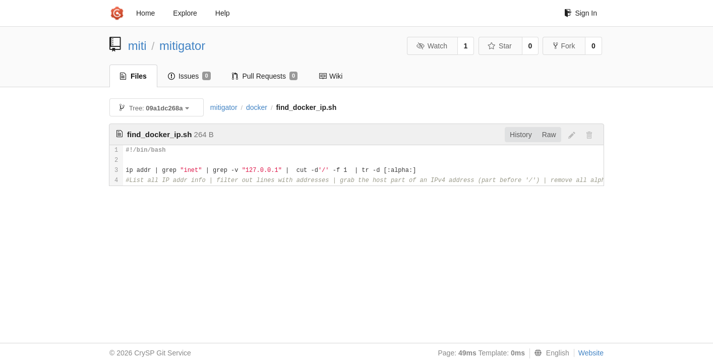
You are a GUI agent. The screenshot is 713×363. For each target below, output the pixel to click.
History (521, 135)
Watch (431, 46)
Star (500, 46)
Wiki (330, 76)
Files (133, 76)
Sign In (580, 13)
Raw (549, 135)
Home (145, 13)
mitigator (182, 45)
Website (591, 353)
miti (137, 45)
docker (256, 107)
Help (222, 13)
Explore (185, 13)
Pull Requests (265, 76)
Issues (189, 76)
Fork (564, 46)
